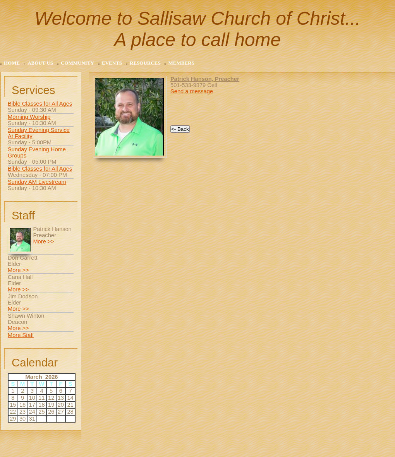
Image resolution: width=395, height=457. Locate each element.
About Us (40, 63)
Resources (145, 63)
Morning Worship (29, 117)
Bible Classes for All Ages (40, 104)
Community (77, 63)
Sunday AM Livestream (37, 182)
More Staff (21, 335)
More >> (43, 241)
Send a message (191, 91)
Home (12, 63)
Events (112, 63)
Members (181, 63)
